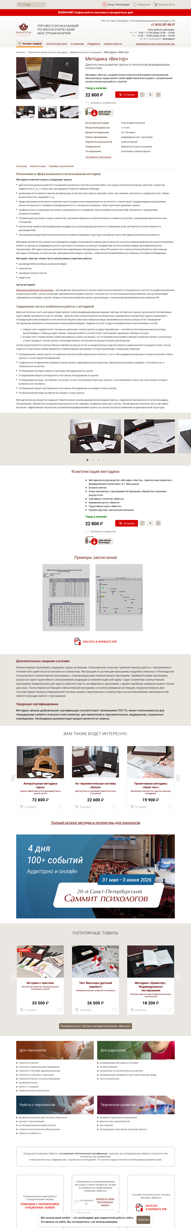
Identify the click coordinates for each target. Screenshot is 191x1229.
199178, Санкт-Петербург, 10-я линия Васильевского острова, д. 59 (138, 20)
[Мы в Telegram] (47, 1185)
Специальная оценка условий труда (36, 1204)
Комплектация (40, 166)
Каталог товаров (81, 1177)
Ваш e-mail (83, 1131)
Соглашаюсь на (98, 1119)
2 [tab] (93, 461)
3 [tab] (98, 461)
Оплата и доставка (56, 43)
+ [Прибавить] (159, 95)
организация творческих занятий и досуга (123, 1047)
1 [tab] (87, 461)
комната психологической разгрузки (39, 1047)
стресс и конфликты (30, 1051)
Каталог (20, 52)
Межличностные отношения (86, 52)
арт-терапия (106, 1043)
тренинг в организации (31, 1039)
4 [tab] (104, 461)
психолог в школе (28, 981)
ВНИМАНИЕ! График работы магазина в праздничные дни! (95, 12)
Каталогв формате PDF (156, 1125)
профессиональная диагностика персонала (43, 1035)
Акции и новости (113, 43)
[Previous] (80, 112)
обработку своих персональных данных (105, 1119)
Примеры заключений (66, 166)
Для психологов (33, 968)
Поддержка (93, 43)
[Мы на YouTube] (38, 1185)
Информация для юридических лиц (155, 43)
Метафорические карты (85, 1191)
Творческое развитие (118, 1023)
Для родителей (113, 968)
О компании (77, 43)
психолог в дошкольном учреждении (39, 985)
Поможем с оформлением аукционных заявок (40, 1124)
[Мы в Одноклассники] (28, 1185)
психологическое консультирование (39, 996)
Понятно (143, 1220)
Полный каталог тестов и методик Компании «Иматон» (95, 943)
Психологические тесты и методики (47, 52)
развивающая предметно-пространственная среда (128, 993)
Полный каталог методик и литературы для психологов (95, 823)
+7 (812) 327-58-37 (163, 24)
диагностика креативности (115, 1039)
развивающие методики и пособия (119, 981)
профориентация (28, 1000)
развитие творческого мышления (118, 1035)
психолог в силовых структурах (36, 993)
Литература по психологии (86, 1196)
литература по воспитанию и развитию (121, 988)
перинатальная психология (34, 1008)
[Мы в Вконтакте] (19, 1185)
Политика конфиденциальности (34, 1192)
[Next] (14, 112)
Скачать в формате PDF (100, 642)
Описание (22, 166)
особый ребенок (109, 985)
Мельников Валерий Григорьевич (34, 291)
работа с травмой (28, 1004)
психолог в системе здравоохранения (39, 988)
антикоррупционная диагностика (37, 1043)
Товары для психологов (85, 1187)
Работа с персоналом (37, 1023)
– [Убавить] (142, 95)
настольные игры (109, 996)
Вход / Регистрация (119, 4)
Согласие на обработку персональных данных (37, 1198)
